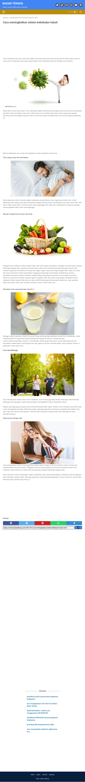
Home (32, 775)
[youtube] (75, 4)
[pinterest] (42, 522)
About (38, 775)
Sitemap (51, 775)
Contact (44, 775)
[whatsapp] (70, 4)
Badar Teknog (13, 2)
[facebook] (11, 522)
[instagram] (66, 4)
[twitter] (56, 4)
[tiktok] (61, 4)
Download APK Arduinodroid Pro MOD (40, 724)
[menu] (5, 10)
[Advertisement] (42, 40)
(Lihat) (14, 105)
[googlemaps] (80, 4)
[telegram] (74, 522)
